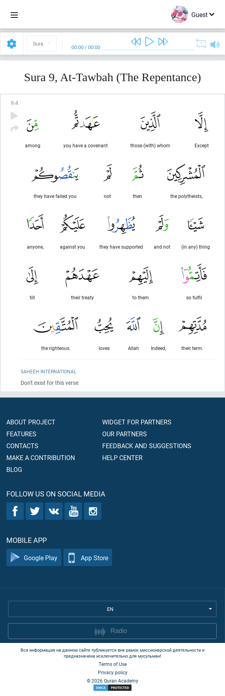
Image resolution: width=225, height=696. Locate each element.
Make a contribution (40, 457)
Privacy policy (113, 672)
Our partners (124, 434)
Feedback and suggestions (146, 445)
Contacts (22, 445)
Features (21, 434)
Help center (122, 457)
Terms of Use (113, 664)
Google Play (33, 557)
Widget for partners (137, 422)
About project (30, 422)
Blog (14, 469)
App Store (87, 557)
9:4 (14, 102)
